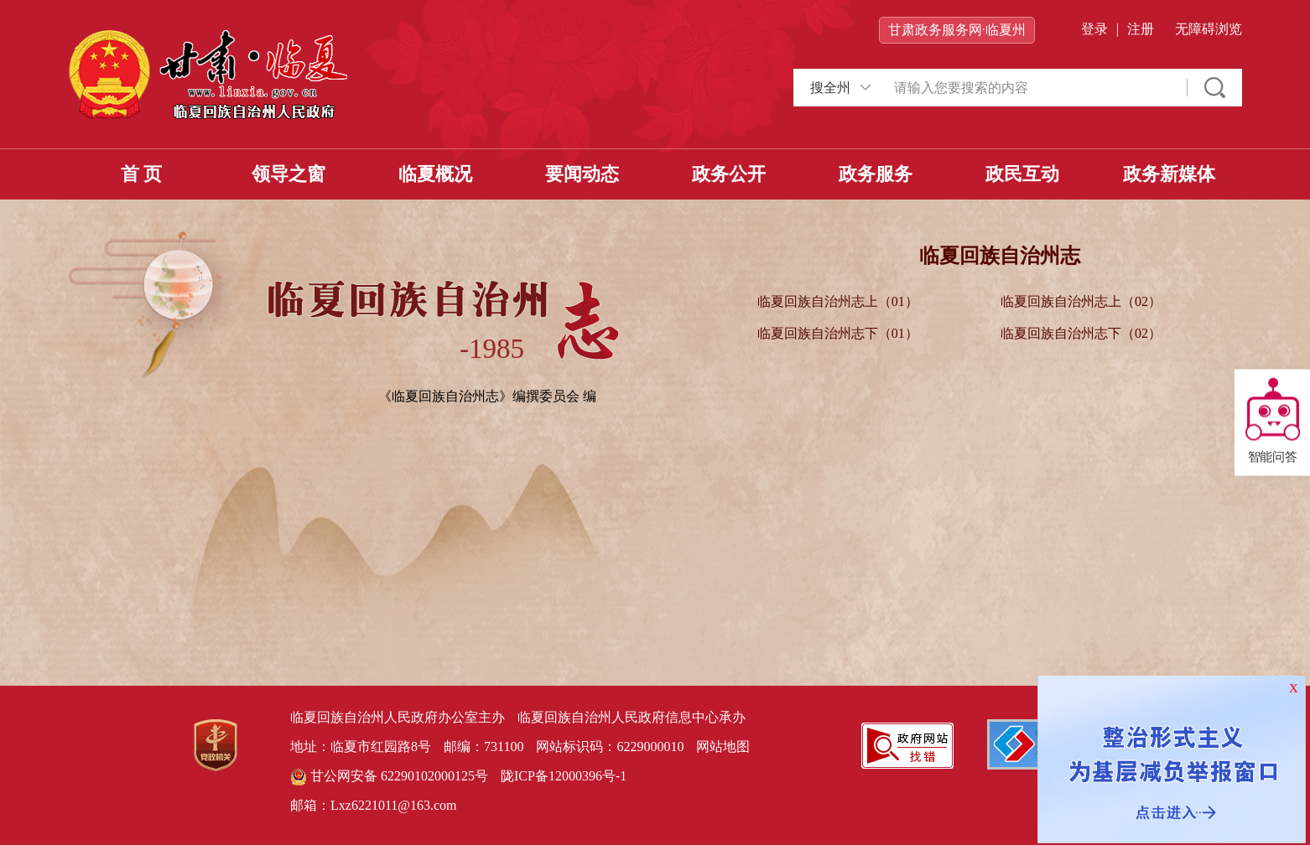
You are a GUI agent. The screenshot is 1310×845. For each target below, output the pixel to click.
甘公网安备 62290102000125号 (389, 777)
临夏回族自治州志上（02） (1081, 301)
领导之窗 (288, 173)
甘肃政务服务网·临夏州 (957, 30)
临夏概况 (435, 173)
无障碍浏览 (1208, 29)
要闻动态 (582, 173)
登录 (1094, 29)
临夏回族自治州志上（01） (837, 301)
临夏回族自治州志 (999, 256)
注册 (1140, 29)
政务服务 (875, 173)
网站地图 (723, 746)
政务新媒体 (1169, 173)
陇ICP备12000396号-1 (563, 776)
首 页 (142, 173)
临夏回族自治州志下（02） (1081, 333)
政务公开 (729, 173)
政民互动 (1022, 173)
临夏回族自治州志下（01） (837, 333)
